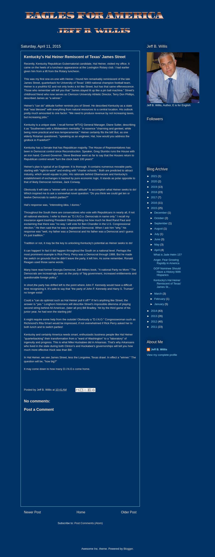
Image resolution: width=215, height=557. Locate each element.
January (159, 304)
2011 (154, 326)
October (159, 218)
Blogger (128, 548)
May (157, 244)
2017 (154, 197)
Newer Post (32, 512)
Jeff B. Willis (159, 349)
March (158, 293)
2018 (154, 192)
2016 (154, 202)
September (161, 223)
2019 (154, 186)
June (157, 239)
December (161, 212)
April (157, 250)
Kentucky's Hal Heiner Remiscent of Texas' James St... (167, 283)
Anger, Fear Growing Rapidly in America (166, 261)
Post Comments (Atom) (88, 523)
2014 (154, 310)
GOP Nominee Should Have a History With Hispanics (167, 272)
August (159, 228)
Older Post (128, 512)
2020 (154, 181)
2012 (154, 321)
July (157, 234)
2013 (154, 316)
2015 (154, 208)
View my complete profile (162, 354)
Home (81, 512)
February (160, 298)
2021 (154, 176)
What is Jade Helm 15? (167, 254)
